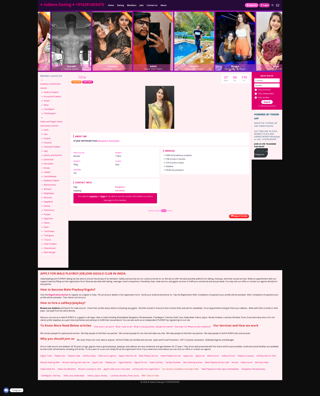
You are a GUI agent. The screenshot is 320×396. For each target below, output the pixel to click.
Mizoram (48, 197)
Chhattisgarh (50, 113)
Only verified (262, 97)
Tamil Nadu (49, 231)
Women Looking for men (89, 369)
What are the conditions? (199, 326)
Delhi (46, 130)
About (164, 5)
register (93, 196)
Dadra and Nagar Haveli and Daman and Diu (51, 123)
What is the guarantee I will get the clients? (153, 326)
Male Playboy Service (148, 355)
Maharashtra (50, 184)
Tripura (47, 239)
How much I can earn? (104, 326)
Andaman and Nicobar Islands (50, 86)
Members (131, 5)
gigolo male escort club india (117, 369)
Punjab (47, 214)
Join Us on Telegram (261, 153)
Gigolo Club (97, 362)
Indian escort (247, 362)
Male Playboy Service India (217, 362)
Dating (120, 5)
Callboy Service (228, 355)
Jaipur (97, 375)
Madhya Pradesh (51, 180)
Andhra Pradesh (51, 92)
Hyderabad (79, 375)
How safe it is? (181, 326)
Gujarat (47, 138)
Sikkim (47, 222)
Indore (90, 375)
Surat (136, 375)
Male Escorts (213, 355)
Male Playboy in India (211, 369)
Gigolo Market (125, 362)
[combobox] (267, 80)
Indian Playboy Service (170, 355)
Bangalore (103, 140)
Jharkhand (48, 159)
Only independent (264, 93)
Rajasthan (48, 218)
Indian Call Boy (156, 362)
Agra (224, 369)
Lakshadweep (50, 176)
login (102, 196)
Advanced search (267, 106)
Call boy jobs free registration (146, 369)
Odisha (47, 206)
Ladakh (47, 172)
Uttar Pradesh (50, 244)
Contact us (152, 5)
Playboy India (74, 355)
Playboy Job (110, 362)
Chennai (56, 375)
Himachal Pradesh (52, 146)
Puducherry (49, 210)
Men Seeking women (192, 362)
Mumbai (123, 375)
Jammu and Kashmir (53, 155)
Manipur (48, 189)
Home (111, 5)
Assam (47, 100)
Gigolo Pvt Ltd (140, 362)
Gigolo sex (200, 355)
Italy (46, 151)
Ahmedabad (232, 369)
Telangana (49, 235)
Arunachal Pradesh (52, 96)
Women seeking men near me (76, 362)
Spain (46, 227)
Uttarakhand (49, 248)
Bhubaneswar (258, 369)
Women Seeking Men (50, 362)
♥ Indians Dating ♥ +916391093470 (72, 4)
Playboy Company (246, 355)
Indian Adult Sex (47, 369)
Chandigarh (49, 109)
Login (264, 5)
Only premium (263, 89)
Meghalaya (49, 193)
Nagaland (48, 201)
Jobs (142, 5)
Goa (45, 134)
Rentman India (261, 362)
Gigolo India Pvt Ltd (127, 355)
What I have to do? (123, 326)
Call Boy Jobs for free (266, 355)
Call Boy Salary (89, 355)
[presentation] (42, 41)
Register (251, 5)
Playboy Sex (59, 355)
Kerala (47, 168)
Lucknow (114, 375)
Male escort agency (107, 355)
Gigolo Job (188, 355)
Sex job (235, 362)
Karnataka (114, 140)
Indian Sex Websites (66, 369)
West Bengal (49, 252)
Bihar (46, 105)
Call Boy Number (173, 362)
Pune (130, 375)
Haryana (48, 142)
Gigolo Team (46, 355)
